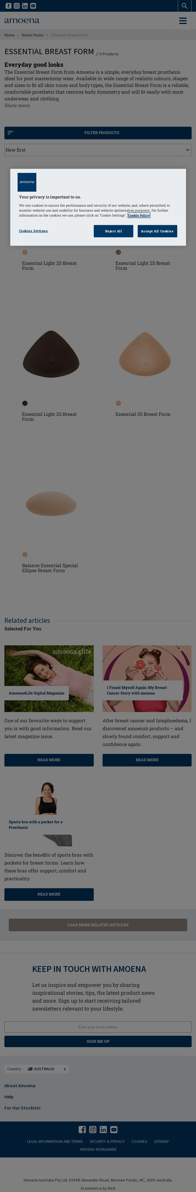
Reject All (113, 231)
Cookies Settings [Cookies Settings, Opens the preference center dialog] (33, 231)
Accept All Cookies (157, 231)
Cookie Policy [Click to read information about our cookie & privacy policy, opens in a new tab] (139, 215)
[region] (98, 207)
